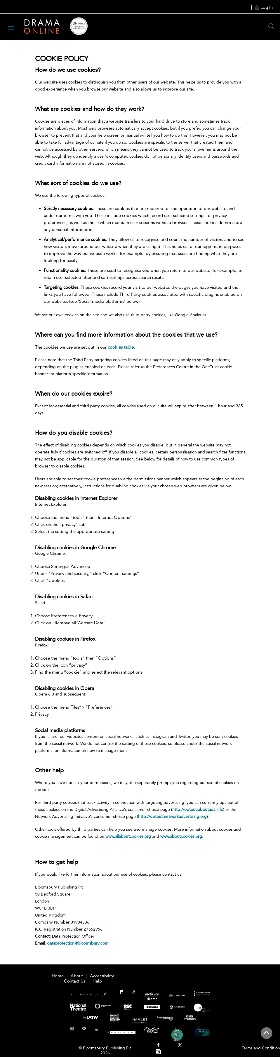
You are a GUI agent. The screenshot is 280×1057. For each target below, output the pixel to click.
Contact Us (75, 981)
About (77, 975)
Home (58, 975)
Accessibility (102, 975)
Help (97, 981)
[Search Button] (272, 26)
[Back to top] (266, 1036)
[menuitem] (158, 1046)
